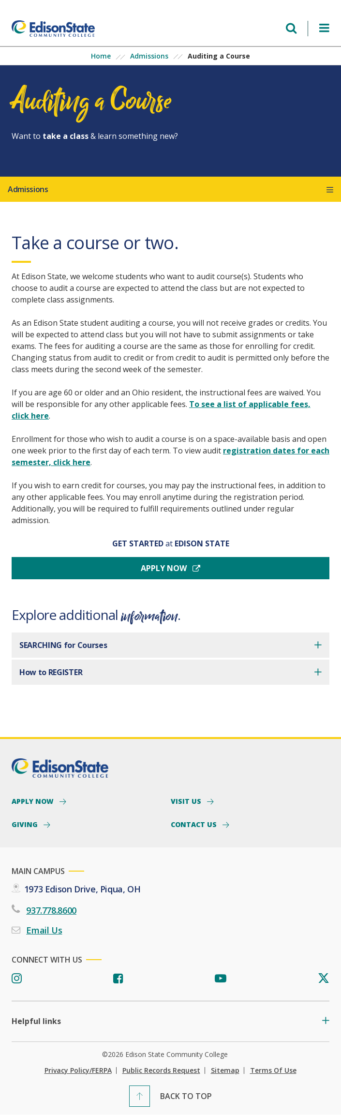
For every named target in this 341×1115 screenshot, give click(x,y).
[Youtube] (220, 979)
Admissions (149, 55)
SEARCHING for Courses (63, 645)
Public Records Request (161, 1070)
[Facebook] (118, 979)
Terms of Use (273, 1070)
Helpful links (36, 1021)
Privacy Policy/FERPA (78, 1070)
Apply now (165, 568)
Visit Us (187, 801)
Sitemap (225, 1070)
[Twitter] (323, 978)
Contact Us (195, 824)
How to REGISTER (50, 672)
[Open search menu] (291, 28)
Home (101, 55)
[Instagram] (17, 979)
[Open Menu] (324, 28)
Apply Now (34, 801)
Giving (26, 824)
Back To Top (186, 1096)
